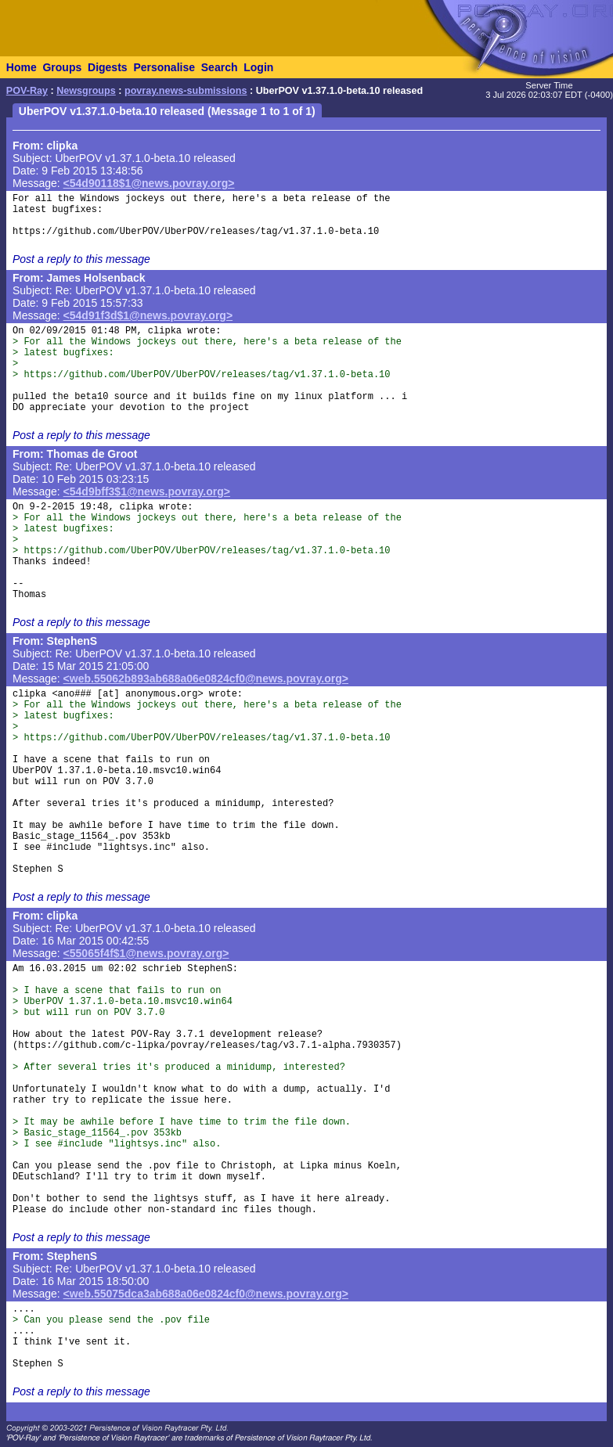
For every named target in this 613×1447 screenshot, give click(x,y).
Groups (61, 67)
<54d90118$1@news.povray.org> (149, 183)
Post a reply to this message (81, 259)
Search (219, 67)
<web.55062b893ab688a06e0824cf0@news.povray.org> (205, 678)
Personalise (164, 67)
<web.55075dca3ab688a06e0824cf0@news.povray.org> (205, 1293)
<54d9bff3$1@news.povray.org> (146, 491)
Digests (108, 67)
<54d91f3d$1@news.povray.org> (148, 315)
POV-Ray (27, 90)
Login (258, 67)
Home (21, 67)
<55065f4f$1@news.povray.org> (146, 953)
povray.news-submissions (185, 90)
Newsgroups (86, 90)
